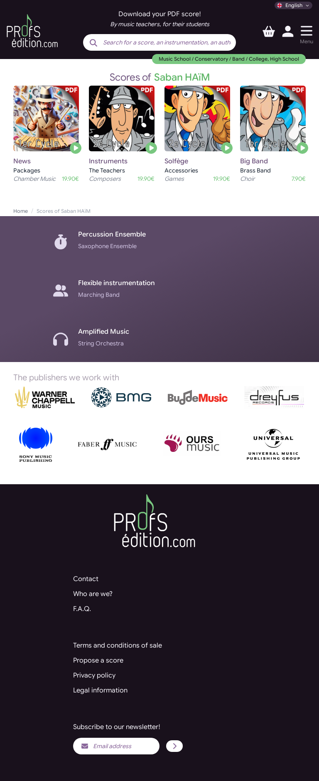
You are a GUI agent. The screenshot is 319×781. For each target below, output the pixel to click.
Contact (85, 579)
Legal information (100, 690)
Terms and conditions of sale (117, 645)
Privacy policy (94, 675)
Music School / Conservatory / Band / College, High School (229, 59)
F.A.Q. (82, 609)
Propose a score (98, 660)
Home (20, 211)
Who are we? (93, 594)
